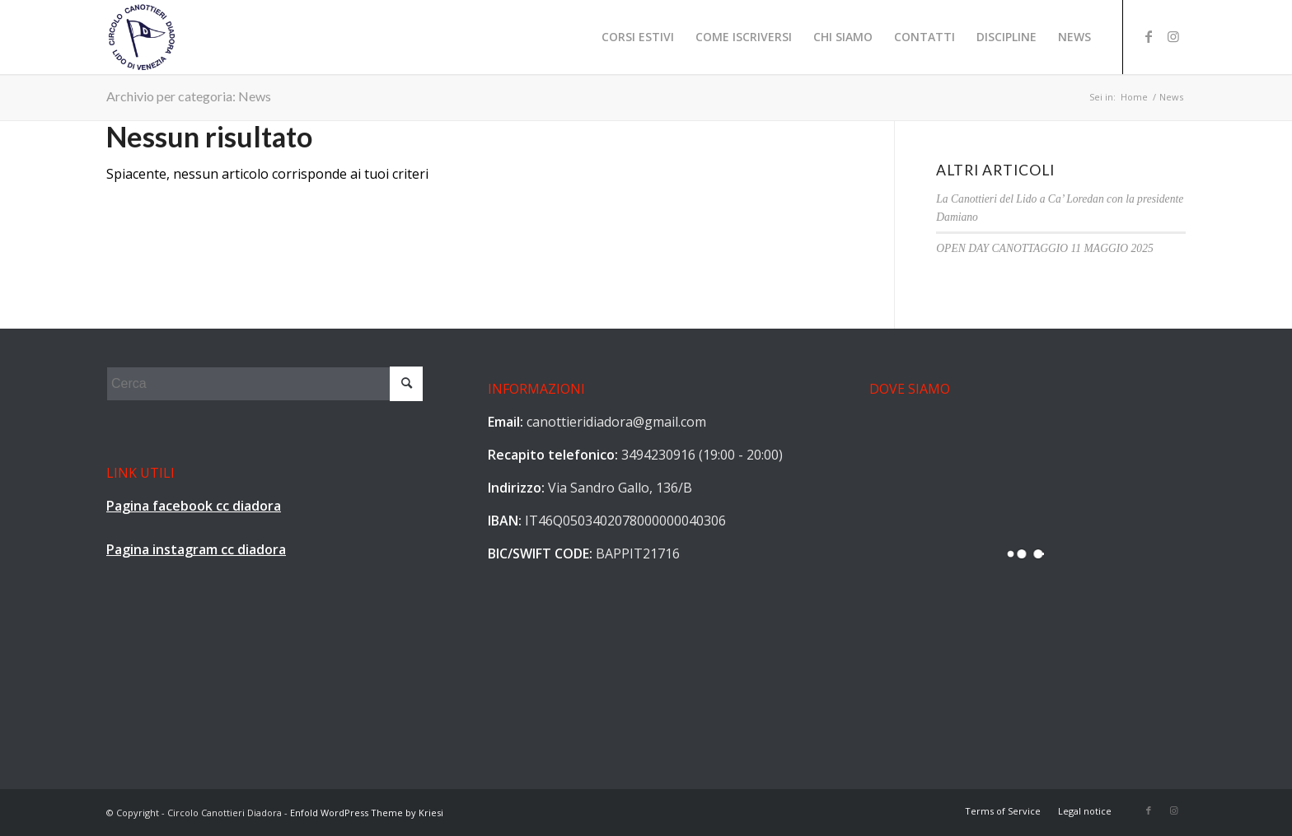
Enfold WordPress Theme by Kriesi (366, 812)
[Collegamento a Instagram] (1173, 36)
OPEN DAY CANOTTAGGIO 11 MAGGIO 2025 (1044, 248)
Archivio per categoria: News (188, 96)
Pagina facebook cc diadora (193, 506)
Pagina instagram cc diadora (196, 549)
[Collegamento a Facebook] (1148, 36)
